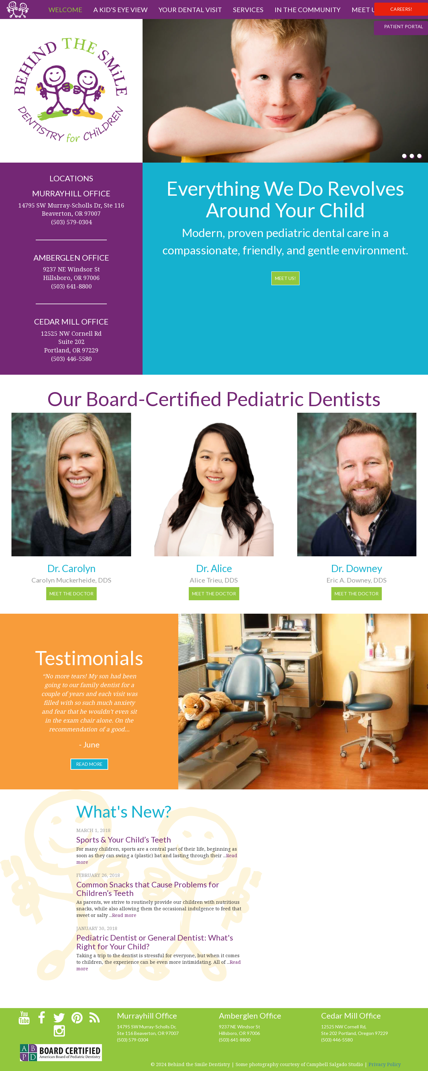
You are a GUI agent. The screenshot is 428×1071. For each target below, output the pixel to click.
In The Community (307, 9)
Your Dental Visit (190, 9)
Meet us (366, 9)
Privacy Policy (385, 1064)
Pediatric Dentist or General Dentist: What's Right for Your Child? (154, 942)
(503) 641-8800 (234, 1039)
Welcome (65, 9)
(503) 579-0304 (132, 1039)
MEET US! (285, 278)
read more (89, 764)
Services (248, 9)
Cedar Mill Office (351, 1015)
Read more (124, 915)
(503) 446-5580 (337, 1039)
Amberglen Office (250, 1015)
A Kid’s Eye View (120, 9)
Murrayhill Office (147, 1015)
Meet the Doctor (71, 593)
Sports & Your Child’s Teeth (123, 839)
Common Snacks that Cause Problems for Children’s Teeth (147, 889)
